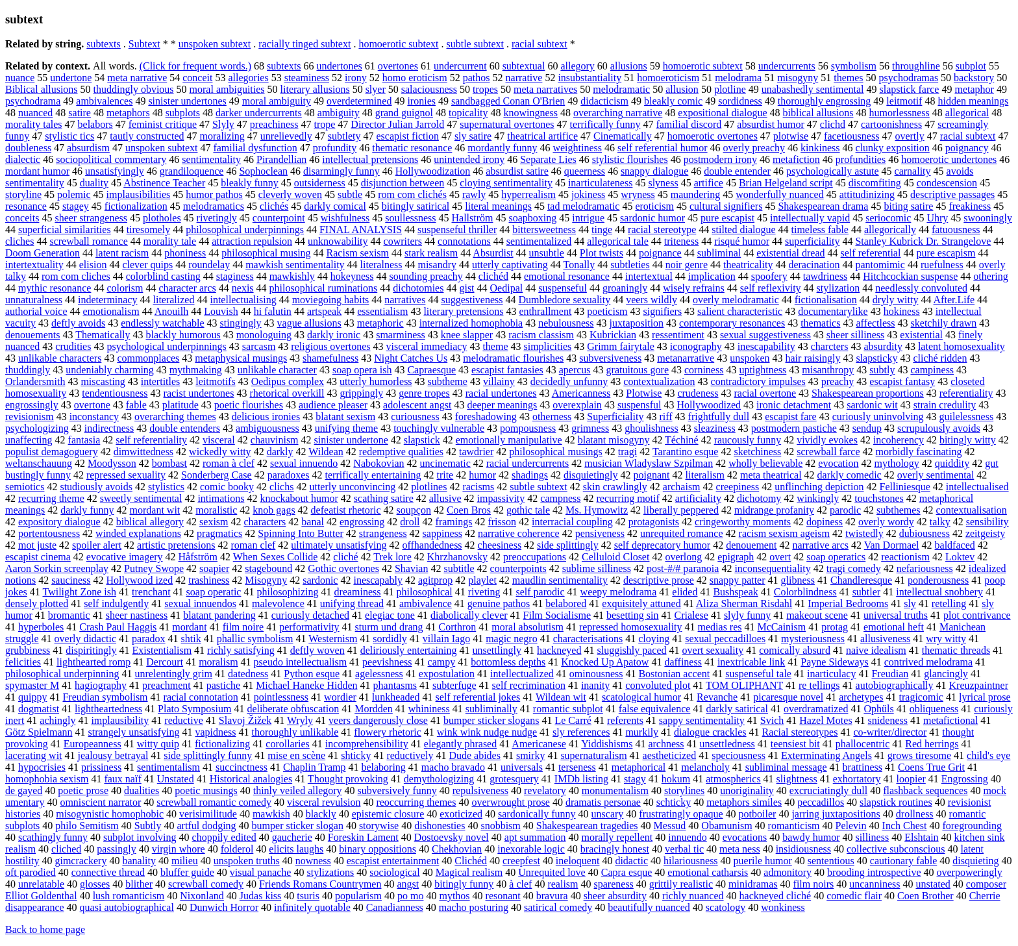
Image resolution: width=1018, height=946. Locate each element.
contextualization (659, 381)
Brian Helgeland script (786, 182)
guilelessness (966, 416)
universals (522, 767)
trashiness (208, 580)
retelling (949, 603)
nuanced (35, 112)
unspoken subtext (215, 43)
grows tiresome (919, 755)
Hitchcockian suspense (910, 276)
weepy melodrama (618, 591)
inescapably (378, 580)
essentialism (382, 311)
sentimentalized (538, 241)
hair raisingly (813, 358)
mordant (189, 626)
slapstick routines (896, 802)
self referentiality (151, 439)
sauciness (70, 580)
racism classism (541, 334)
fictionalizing (222, 743)
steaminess (306, 77)
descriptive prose (658, 580)
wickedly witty (220, 451)
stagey (75, 206)
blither (139, 884)
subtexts (103, 43)
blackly (321, 813)
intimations (220, 498)
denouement (751, 545)
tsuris (308, 895)
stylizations (330, 872)
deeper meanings (502, 404)
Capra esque (626, 872)
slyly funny (747, 615)
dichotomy (759, 498)
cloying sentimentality (506, 182)
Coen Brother (925, 895)
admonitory (788, 872)
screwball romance (88, 241)
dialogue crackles (710, 732)
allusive (445, 498)
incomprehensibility (366, 743)
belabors (95, 124)
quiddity (952, 463)
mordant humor (37, 171)
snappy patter (737, 580)
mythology (897, 463)
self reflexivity (770, 287)
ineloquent (578, 860)
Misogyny (266, 580)
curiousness (415, 416)
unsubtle (546, 252)
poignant (652, 474)
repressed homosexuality (630, 626)
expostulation (447, 673)
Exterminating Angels (826, 755)
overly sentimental (936, 474)
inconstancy (94, 416)
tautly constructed (147, 136)
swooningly (987, 217)
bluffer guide (187, 872)
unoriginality (747, 790)
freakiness (970, 206)
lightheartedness (108, 708)
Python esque (312, 673)
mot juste (37, 545)
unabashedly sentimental (813, 89)
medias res (720, 626)
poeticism (607, 311)
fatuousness (956, 229)
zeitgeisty (985, 533)
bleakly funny (249, 182)
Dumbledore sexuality (565, 299)
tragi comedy (853, 568)
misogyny (797, 77)
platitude (180, 404)
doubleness (28, 147)
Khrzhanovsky (457, 556)
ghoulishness (651, 428)
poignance (660, 252)
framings (454, 521)
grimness (590, 428)
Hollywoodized (709, 404)
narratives (404, 299)
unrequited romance (681, 533)
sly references (581, 732)
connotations (464, 241)
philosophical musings (555, 451)
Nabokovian (378, 463)
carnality (913, 171)
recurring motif (628, 498)
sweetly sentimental (141, 498)
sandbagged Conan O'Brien (508, 100)
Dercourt (164, 661)
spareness (614, 884)
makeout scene (817, 615)
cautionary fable (903, 860)
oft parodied (30, 872)
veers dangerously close (378, 720)
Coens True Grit (931, 767)
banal (312, 521)
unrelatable (41, 884)
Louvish (221, 311)
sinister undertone (351, 439)
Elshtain (921, 837)
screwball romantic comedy (213, 802)
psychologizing (37, 428)
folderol (237, 848)
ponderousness (938, 580)
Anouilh (171, 311)
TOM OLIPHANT (744, 685)
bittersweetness (544, 229)
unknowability (337, 241)
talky (940, 521)
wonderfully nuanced (780, 194)
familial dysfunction (255, 147)
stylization (838, 287)
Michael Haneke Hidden (306, 685)
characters (265, 521)
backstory (974, 77)
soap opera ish (362, 369)
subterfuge (454, 685)
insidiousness (803, 848)
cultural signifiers (725, 206)
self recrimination (528, 685)
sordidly (389, 638)
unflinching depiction (819, 486)
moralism (218, 661)
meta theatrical (771, 474)
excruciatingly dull (828, 790)
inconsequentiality (772, 568)
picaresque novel (788, 697)
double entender (737, 171)
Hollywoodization (433, 171)
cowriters (403, 241)
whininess (429, 708)
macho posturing (473, 907)
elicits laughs (296, 848)
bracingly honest (614, 848)
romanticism (794, 825)
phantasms (395, 685)
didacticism (604, 100)
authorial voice (36, 311)
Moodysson (112, 463)
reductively (409, 755)
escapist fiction (407, 136)
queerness (584, 171)
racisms (478, 486)
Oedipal (506, 287)
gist (466, 287)
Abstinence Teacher (164, 182)
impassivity (501, 498)
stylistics (166, 486)
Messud (670, 825)
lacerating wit (33, 755)
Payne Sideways (834, 661)
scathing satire (384, 498)
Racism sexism (358, 252)
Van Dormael (891, 545)
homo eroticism (414, 77)
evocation (838, 463)
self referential (871, 252)
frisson (502, 521)
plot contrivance (977, 615)
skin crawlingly (615, 486)
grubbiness (27, 650)
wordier (340, 697)
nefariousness (925, 568)
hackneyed (559, 650)
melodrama (738, 77)
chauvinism (275, 439)
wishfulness (345, 217)
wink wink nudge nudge (487, 732)
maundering (695, 194)
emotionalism (111, 311)
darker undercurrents (259, 112)
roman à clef (229, 463)
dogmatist (38, 708)
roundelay (209, 264)
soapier (214, 568)
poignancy (967, 147)
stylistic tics (69, 136)
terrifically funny (605, 124)
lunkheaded (396, 697)
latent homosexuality (961, 346)
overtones (398, 65)
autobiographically (895, 685)
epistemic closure (388, 813)
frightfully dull (719, 416)
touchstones (879, 498)
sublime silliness (596, 568)
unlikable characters (59, 358)
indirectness (109, 428)
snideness (888, 720)
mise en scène (296, 755)
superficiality (812, 241)
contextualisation (971, 510)
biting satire (908, 206)
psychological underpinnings (166, 346)
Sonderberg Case (216, 474)
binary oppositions (377, 848)
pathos (476, 77)
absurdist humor (770, 124)
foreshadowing (486, 416)
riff (665, 416)
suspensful (639, 404)
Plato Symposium (194, 708)
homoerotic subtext (398, 43)
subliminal (719, 252)
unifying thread (352, 603)
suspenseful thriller (457, 229)
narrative (524, 77)
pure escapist (727, 217)
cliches (19, 241)
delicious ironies (266, 416)
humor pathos (214, 194)
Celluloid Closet (615, 556)
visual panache (261, 872)
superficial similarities (64, 229)
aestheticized (670, 755)
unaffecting (29, 439)
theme (495, 346)
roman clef (253, 545)
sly (910, 603)
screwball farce (828, 451)
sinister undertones (187, 100)
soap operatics (835, 556)
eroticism (654, 206)
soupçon (414, 510)
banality (139, 860)
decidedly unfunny (569, 381)
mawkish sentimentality (294, 264)
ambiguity (338, 112)
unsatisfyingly (114, 171)
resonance (26, 206)
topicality (468, 112)
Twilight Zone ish (80, 591)
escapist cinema (38, 556)
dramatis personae (603, 802)
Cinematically (622, 136)
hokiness (902, 311)
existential (921, 334)
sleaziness (715, 428)
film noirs (813, 884)
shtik (191, 638)
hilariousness (691, 860)
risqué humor (741, 241)
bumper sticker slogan (297, 825)
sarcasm (259, 346)
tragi (627, 451)
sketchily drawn (944, 323)
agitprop (435, 580)
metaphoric (380, 323)
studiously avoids (96, 486)
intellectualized (522, 673)
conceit (197, 77)
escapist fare (791, 416)
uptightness (762, 369)
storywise (379, 825)
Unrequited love (552, 872)
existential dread (790, 252)
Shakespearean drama (823, 206)
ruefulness (942, 264)
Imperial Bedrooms (848, 603)
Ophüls (878, 708)
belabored (565, 603)
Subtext (144, 43)
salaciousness (429, 89)
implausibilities (138, 194)
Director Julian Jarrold (397, 124)
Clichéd (470, 860)
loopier (910, 778)
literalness (381, 264)
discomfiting (875, 182)
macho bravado (453, 767)
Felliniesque (905, 486)
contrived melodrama (928, 661)
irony (356, 77)
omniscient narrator (100, 802)
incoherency (898, 439)
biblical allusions (818, 112)
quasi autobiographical (127, 907)
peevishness (387, 661)
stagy (635, 778)
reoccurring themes (416, 802)
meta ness (739, 848)
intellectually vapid (810, 217)
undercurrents (786, 65)
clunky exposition (893, 147)
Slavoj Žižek (245, 720)
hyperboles (41, 626)
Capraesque (431, 369)
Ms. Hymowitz (596, 510)
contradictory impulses (758, 381)
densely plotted (36, 603)
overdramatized (816, 708)
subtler (866, 591)
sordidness (740, 100)
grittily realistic (681, 884)
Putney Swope (154, 568)
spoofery (769, 276)
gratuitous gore (637, 369)
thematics (820, 323)
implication (712, 276)
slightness (796, 778)
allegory (577, 65)
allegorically (890, 229)
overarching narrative (617, 112)
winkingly (818, 498)
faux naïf (122, 778)
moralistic (216, 510)
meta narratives (545, 89)
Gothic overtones (343, 568)
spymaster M (32, 685)
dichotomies (418, 287)
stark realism (431, 252)
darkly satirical (737, 708)
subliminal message (786, 767)
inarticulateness (600, 182)
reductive (183, 720)
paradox (149, 638)
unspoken (749, 358)
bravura (552, 895)
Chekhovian (457, 848)
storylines (684, 790)
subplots (183, 112)
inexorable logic (531, 848)
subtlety (344, 136)
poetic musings (206, 790)
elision (93, 264)
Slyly (223, 124)
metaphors (128, 112)
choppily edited (224, 837)
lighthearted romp (93, 661)
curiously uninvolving (878, 416)
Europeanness (92, 743)
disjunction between (402, 182)
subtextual (524, 65)
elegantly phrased (460, 743)
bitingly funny (463, 884)
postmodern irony (720, 159)
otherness (551, 416)
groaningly (624, 287)
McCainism (782, 626)
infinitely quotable (312, 907)
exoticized (461, 813)
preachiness (274, 124)
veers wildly (651, 299)
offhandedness (432, 545)
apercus (575, 369)
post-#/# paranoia (683, 568)
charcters (830, 346)
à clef (520, 884)
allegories (248, 77)
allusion (682, 89)
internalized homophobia (471, 323)
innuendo (687, 837)
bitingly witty (967, 439)
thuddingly (27, 369)
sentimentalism (168, 767)
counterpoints (518, 568)
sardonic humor (652, 217)
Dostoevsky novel (451, 837)
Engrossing (964, 778)
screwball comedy (205, 884)
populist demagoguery (51, 451)
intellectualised (977, 486)
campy (442, 661)
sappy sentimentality (702, 720)
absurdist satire (517, 171)
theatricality (748, 264)
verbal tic (684, 848)
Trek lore (392, 556)
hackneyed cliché (775, 895)
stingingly (241, 323)
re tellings (819, 685)
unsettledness (727, 743)
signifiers (662, 311)
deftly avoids (78, 323)
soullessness (410, 217)
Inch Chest (904, 825)
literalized (174, 299)
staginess (235, 276)
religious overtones (330, 346)
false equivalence (655, 708)
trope (324, 124)
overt (780, 556)
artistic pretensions (176, 545)
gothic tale (528, 510)
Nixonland (202, 895)
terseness (577, 767)
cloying (653, 638)
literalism (705, 474)
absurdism (88, 147)
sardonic (320, 580)
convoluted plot (657, 685)
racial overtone (765, 393)
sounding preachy (426, 276)
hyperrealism (528, 194)
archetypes (861, 697)
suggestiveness (472, 299)
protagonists (653, 521)
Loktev (960, 556)
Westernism (332, 638)
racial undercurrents (527, 463)
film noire (243, 626)
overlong (683, 556)
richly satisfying (241, 650)
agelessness (379, 673)
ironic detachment (793, 404)
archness (666, 743)
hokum (676, 778)
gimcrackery (80, 860)
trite (444, 474)
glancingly (946, 673)
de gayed (23, 790)
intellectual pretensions (370, 159)
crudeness (697, 393)
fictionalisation (826, 299)
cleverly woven (290, 194)
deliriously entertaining (408, 650)
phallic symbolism (255, 638)
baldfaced (955, 545)
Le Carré (572, 720)
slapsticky (876, 358)
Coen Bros (469, 510)
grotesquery (514, 778)
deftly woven (317, 650)
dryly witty (896, 299)
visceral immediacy (426, 346)
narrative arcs (820, 545)
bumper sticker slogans (491, 720)
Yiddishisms (606, 743)
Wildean (325, 451)
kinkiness (820, 147)
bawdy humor (810, 837)
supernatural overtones (507, 124)
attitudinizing (867, 194)
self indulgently (116, 603)
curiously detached (310, 615)
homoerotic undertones (949, 159)
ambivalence (425, 603)
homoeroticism (668, 77)
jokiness (588, 194)
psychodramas (909, 77)
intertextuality (34, 264)
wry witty (946, 638)
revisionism (29, 416)
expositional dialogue (722, 112)
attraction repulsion (252, 241)
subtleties (629, 264)
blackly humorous (183, 334)
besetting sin (632, 615)
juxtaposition (637, 323)
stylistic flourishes (630, 159)
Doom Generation (42, 252)
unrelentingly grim (174, 673)
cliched (66, 848)
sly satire (472, 136)
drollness (915, 813)
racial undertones (501, 393)
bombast (169, 463)
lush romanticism (129, 895)
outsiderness (319, 182)
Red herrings (931, 743)
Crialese (691, 615)
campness (560, 498)
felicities (23, 661)
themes (848, 77)
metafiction (796, 159)
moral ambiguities (227, 89)
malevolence (278, 603)
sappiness (442, 533)
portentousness (49, 533)
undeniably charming (110, 369)
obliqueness (934, 708)
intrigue (588, 217)
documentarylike (833, 311)
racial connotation (201, 697)
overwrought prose (510, 802)
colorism (124, 287)
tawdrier (476, 451)
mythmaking (195, 369)
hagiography (101, 685)
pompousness (528, 428)
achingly (57, 720)
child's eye (988, 755)
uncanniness (874, 884)
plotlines (429, 486)
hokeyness (352, 276)
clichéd (493, 276)
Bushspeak (735, 591)
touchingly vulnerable (438, 428)
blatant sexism (345, 416)
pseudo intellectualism (300, 661)
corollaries (288, 743)
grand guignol (404, 112)
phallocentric (863, 743)
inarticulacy (831, 673)
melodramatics (213, 206)
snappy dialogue (654, 171)
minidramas (753, 884)
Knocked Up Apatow (605, 661)
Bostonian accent (674, 673)
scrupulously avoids (938, 428)
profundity (335, 147)
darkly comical (335, 206)
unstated (932, 884)
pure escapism (945, 252)
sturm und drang (389, 626)
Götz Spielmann (39, 732)
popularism (358, 895)
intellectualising (243, 299)
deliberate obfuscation (293, 708)
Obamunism (726, 825)
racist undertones (199, 393)
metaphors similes (744, 802)
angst (408, 884)
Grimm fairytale (620, 346)
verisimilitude (208, 813)
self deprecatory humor (662, 545)
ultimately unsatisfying (338, 545)
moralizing (222, 136)
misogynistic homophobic (110, 813)
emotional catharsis (707, 872)
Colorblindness (805, 591)
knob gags (274, 510)
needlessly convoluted (921, 287)
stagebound (268, 568)
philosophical (425, 591)
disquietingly (591, 474)
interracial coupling (572, 521)
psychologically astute (832, 171)
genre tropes (424, 393)
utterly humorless (376, 381)
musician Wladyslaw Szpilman (648, 463)
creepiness (738, 486)
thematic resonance (412, 147)
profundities (861, 159)
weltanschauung (38, 463)
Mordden (373, 708)
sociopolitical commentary (111, 159)
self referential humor (662, 147)
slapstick (422, 439)
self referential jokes (478, 697)
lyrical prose (985, 697)
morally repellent (616, 837)
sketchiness (757, 451)
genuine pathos (498, 603)
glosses (95, 884)
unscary (607, 813)
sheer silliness (855, 334)
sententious (831, 860)
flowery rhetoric (387, 732)
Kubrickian (613, 334)
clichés (274, 206)
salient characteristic (739, 311)
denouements (32, 334)
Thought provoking (348, 778)
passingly (116, 848)
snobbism (500, 825)
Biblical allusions (41, 89)
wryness (637, 194)
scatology (725, 907)
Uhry (937, 217)
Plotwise (644, 393)
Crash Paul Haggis (117, 626)
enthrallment (545, 311)
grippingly (361, 393)
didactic (631, 860)
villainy (499, 381)
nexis (243, 287)
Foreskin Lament (363, 837)
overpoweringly (969, 872)
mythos (454, 895)
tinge (601, 229)
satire (79, 112)
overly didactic (86, 638)
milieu (184, 860)
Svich (772, 720)
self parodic (540, 591)
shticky (356, 755)
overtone (92, 404)
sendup (867, 428)
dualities (141, 790)
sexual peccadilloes (725, 638)
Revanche (717, 697)
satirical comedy (558, 907)
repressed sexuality (126, 474)
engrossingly (31, 404)
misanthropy (828, 369)
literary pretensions (463, 311)
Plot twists (601, 252)
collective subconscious (896, 848)
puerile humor (763, 860)
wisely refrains (694, 287)
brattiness (862, 767)
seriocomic (888, 217)
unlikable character (277, 369)
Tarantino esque (685, 451)
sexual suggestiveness (765, 334)
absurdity (882, 346)
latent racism (122, 252)
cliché (345, 556)
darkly (280, 451)
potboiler (757, 813)
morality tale (169, 241)
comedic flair (854, 895)
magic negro (512, 638)
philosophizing (287, 591)
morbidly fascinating (919, 451)
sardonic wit (872, 404)
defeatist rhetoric (346, 510)
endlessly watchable (162, 323)
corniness (703, 369)
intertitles (160, 381)
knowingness (530, 112)
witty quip (158, 743)
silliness (872, 837)
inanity (595, 685)
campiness (932, 369)
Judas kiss (260, 895)
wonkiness (783, 907)
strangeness (383, 533)
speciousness (738, 755)
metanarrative (685, 358)
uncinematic (445, 463)
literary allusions (315, 89)
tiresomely (149, 229)
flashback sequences (925, 790)
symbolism (853, 65)
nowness (313, 860)
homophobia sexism (46, 778)
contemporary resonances (732, 323)
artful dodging (206, 825)
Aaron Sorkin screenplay (56, 568)
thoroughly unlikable (295, 732)
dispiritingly (91, 650)
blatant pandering (219, 615)
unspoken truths (247, 860)
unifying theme (346, 428)
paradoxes (288, 474)
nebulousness (565, 323)
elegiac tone (390, 615)
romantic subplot (568, 708)
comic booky (227, 486)
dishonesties (439, 825)
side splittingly (568, 545)
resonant (503, 895)
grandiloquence (192, 171)
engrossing (362, 521)
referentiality (966, 393)
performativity (309, 626)
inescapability (766, 346)
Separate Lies (548, 159)
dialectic (22, 159)
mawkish (271, 813)
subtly (882, 369)
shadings (530, 474)
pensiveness (600, 533)
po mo (410, 895)
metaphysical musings (241, 358)
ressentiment (678, 334)
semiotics (24, 486)
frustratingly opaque (681, 813)
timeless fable (820, 229)
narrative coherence (519, 533)
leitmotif (904, 100)
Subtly (148, 825)
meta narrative (137, 77)
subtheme (447, 381)
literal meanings (498, 206)
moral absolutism (527, 626)
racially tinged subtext (304, 43)
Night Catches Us (410, 358)
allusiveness (885, 638)
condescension (947, 182)
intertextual (649, 276)
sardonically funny (537, 813)
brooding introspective (874, 872)
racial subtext (539, 43)
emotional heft (893, 626)
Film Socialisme (557, 615)
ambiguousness (267, 428)
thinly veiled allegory (297, 790)
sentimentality (211, 159)
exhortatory (857, 778)
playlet (482, 580)
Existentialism (162, 650)
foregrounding (972, 825)
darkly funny (87, 510)
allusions (628, 65)
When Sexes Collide (275, 556)
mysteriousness (813, 638)
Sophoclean (263, 171)
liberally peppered (681, 510)
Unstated (175, 778)
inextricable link (751, 661)
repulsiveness (480, 790)
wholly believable (765, 463)
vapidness (215, 732)
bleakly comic (673, 100)
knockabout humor (299, 498)
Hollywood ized (139, 580)
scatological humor (641, 697)
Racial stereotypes (800, 732)
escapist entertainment (393, 860)
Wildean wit (561, 697)
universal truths (895, 615)
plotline (730, 89)
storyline (23, 194)
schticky (673, 802)
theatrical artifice (542, 136)
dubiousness (924, 533)
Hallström (472, 217)
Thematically (102, 334)
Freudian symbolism (104, 697)
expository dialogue (59, 521)
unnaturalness (33, 299)
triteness (681, 241)
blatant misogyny (614, 439)
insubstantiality (589, 77)
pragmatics (219, 533)
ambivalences (104, 100)
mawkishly (292, 276)
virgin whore (178, 848)
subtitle (458, 568)
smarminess (400, 334)
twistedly (864, 533)
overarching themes (175, 416)
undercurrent (460, 65)
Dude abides (475, 755)
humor (482, 474)
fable (136, 404)
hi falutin (273, 311)
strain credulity (944, 404)
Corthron (457, 626)
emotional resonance (567, 276)
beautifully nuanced (649, 907)
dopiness (824, 521)
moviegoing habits (330, 299)
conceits (22, 217)
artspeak (324, 311)
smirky (530, 755)
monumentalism (615, 790)
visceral (219, 439)
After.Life (954, 299)
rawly (474, 194)
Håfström (198, 556)
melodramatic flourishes (513, 358)
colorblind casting (163, 276)
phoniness (185, 252)
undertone (71, 77)
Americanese (539, 743)
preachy (837, 381)
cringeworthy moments (743, 521)
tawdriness (825, 276)
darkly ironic (333, 334)
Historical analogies (251, 778)
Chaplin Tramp (314, 767)
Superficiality (615, 416)
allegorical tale (618, 241)
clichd (832, 124)
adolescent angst (417, 404)
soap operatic (214, 591)
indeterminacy (108, 299)
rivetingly (217, 217)
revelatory (545, 790)
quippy (32, 697)
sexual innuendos (200, 603)
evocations (745, 837)
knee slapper (467, 334)
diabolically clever (469, 615)
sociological (394, 872)
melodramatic (621, 89)
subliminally (491, 708)
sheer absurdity (615, 895)
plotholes (162, 217)
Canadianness (394, 907)
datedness (248, 673)
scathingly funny (53, 837)
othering (990, 276)
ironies (421, 100)
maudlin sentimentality (560, 580)
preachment (166, 685)
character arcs (187, 287)
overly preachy (754, 147)
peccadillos (820, 802)
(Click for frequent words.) (195, 65)
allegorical (967, 112)
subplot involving (139, 837)
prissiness (101, 767)
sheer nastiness (137, 615)
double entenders (184, 428)
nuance (19, 77)
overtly (909, 136)
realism (562, 884)
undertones (339, 65)
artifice (708, 182)
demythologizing (439, 778)
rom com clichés (412, 194)
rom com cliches (76, 276)
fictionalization (136, 206)
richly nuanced (693, 895)
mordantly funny (502, 147)
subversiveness (610, 358)
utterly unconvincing (352, 486)
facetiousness (851, 136)
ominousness (596, 673)
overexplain (577, 404)
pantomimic (879, 264)
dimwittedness (143, 451)
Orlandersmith (35, 381)
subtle (350, 194)
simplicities (548, 346)
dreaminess (357, 591)
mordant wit (155, 510)
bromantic (69, 615)
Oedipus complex (287, 381)
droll (409, 521)
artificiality (698, 498)
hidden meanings (972, 100)
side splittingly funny (208, 755)
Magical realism (469, 872)
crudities (73, 346)
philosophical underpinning (62, 673)
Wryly (300, 720)
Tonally (579, 264)
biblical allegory (150, 521)
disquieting (975, 860)
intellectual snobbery (939, 591)
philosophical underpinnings (245, 229)
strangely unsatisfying (134, 732)
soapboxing (533, 217)
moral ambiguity (276, 100)
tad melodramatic (583, 206)
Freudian (889, 673)
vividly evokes (827, 439)
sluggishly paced (631, 650)
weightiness (577, 147)
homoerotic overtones (712, 136)
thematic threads (956, 650)
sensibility (987, 521)
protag (834, 626)
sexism (213, 521)
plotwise (790, 136)
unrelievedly (286, 136)
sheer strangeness (91, 217)
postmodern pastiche (794, 428)
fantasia (84, 439)
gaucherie (292, 837)
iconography (696, 346)
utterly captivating (510, 264)
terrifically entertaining (373, 474)
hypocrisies (42, 767)
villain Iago (446, 638)
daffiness (682, 661)
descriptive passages (952, 194)
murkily (641, 732)
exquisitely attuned (641, 603)
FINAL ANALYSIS (360, 229)
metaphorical (639, 767)
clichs (281, 486)
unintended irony (469, 159)
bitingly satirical (415, 206)
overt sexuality (713, 650)
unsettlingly (497, 650)
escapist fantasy (902, 381)
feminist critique (163, 124)
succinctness (241, 767)
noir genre (686, 264)
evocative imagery (124, 556)
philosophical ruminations (323, 287)
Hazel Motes (825, 720)
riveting (484, 591)
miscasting (103, 381)
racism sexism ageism (784, 533)
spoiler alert (96, 545)
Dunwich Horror (224, 907)
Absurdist (493, 252)
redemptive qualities (401, 451)
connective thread (108, 872)
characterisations (588, 638)
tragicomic (921, 697)
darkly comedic (849, 474)
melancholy (705, 767)
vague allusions (309, 323)
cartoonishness (891, 124)
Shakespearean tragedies (587, 825)
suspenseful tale (758, 673)
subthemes (898, 510)
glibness (798, 580)
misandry (436, 264)
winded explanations (138, 533)
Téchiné (682, 439)
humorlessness (899, 112)
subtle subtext (475, 43)
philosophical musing (265, 252)
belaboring (383, 767)
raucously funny (748, 439)
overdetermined (359, 100)
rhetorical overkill (286, 393)
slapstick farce (909, 89)
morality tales (33, 124)
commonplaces (148, 358)
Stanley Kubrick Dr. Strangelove (923, 241)
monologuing (264, 334)
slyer (376, 89)
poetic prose (83, 790)
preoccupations (534, 556)
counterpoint (279, 217)
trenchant (151, 591)
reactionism (905, 556)
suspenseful (562, 287)
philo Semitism (86, 825)
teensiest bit (795, 743)
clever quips (147, 264)
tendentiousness (114, 393)
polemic (74, 194)
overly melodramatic (736, 299)
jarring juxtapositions (835, 813)
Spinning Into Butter (300, 533)
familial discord (688, 124)
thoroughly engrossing (824, 100)
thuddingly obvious (133, 89)
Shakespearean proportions (868, 393)
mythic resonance (54, 287)
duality (94, 182)
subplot (971, 65)
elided (684, 591)
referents (625, 720)
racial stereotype (662, 229)
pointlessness (281, 697)
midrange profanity (774, 510)
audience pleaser (333, 404)
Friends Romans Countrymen (320, 884)
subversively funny (397, 790)
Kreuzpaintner (979, 685)
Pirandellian (281, 159)
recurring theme (51, 498)
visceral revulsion (323, 802)
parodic (845, 510)
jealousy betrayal (113, 755)
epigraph (735, 556)
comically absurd (794, 650)
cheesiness (500, 545)
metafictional (950, 720)
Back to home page (45, 929)
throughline (916, 65)
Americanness (581, 393)
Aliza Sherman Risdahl (744, 603)
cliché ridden (940, 358)
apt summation (535, 837)
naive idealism (876, 650)
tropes (485, 89)
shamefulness (330, 358)
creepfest (521, 860)
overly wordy (886, 521)
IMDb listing (581, 778)
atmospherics (733, 778)
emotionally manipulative (509, 439)
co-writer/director (889, 732)
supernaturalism (593, 755)
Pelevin (851, 825)
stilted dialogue (743, 229)
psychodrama (32, 100)
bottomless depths (508, 661)
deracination (813, 264)
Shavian (411, 568)
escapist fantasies (507, 369)
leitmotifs (215, 381)
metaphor (973, 89)
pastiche (223, 685)
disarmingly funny (341, 171)
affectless (875, 323)
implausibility (120, 720)
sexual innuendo (304, 463)
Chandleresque (861, 580)
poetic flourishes (248, 404)
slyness (663, 182)
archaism (682, 486)
